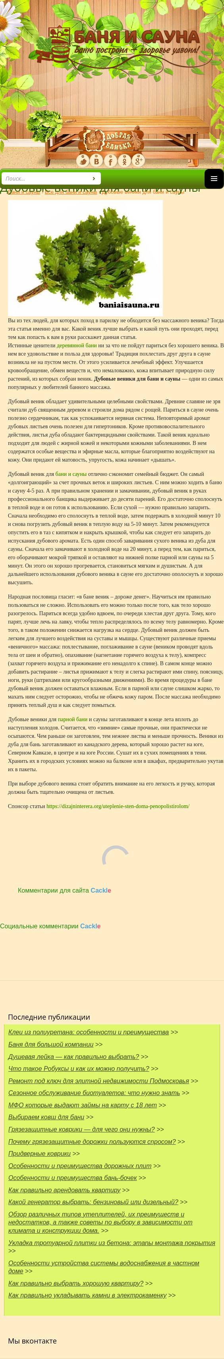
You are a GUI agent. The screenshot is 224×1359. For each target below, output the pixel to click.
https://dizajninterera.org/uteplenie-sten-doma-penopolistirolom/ (117, 806)
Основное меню (214, 188)
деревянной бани (77, 345)
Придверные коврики (39, 1153)
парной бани (73, 719)
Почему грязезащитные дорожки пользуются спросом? (92, 1141)
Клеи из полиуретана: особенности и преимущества (88, 1032)
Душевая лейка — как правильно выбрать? (73, 1056)
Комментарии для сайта (64, 890)
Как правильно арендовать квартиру (64, 1190)
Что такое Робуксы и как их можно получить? (78, 1068)
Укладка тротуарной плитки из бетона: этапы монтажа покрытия (111, 1243)
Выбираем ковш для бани (46, 1117)
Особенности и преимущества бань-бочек (72, 1177)
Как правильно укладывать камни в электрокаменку (87, 1295)
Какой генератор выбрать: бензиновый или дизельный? (93, 1202)
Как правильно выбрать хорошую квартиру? (75, 1283)
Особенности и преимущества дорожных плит (80, 1166)
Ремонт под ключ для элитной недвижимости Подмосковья (98, 1081)
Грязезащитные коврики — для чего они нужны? (81, 1129)
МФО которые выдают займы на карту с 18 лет (82, 1105)
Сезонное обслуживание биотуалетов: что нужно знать (94, 1093)
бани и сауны (71, 474)
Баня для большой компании (50, 1044)
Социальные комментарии (50, 926)
